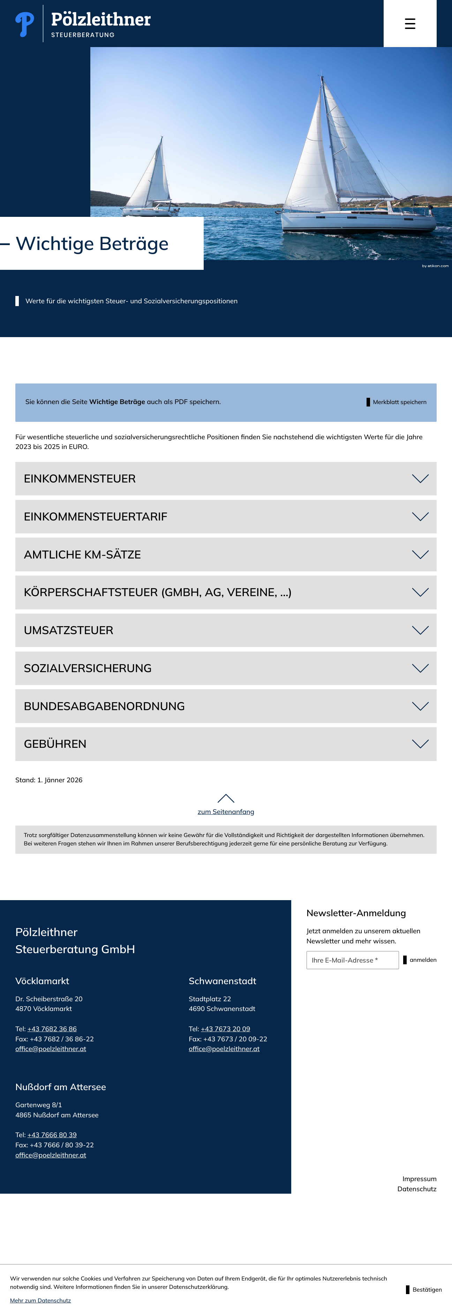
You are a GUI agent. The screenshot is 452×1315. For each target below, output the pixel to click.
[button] (392, 403)
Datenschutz (417, 1190)
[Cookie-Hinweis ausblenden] (421, 1290)
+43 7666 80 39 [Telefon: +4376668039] (52, 1136)
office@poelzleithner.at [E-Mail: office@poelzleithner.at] (50, 1050)
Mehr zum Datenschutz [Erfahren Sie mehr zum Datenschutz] (40, 1300)
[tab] (226, 480)
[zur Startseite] (83, 23)
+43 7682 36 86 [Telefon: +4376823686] (52, 1030)
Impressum (419, 1180)
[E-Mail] (348, 962)
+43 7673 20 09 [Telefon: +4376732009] (225, 1030)
